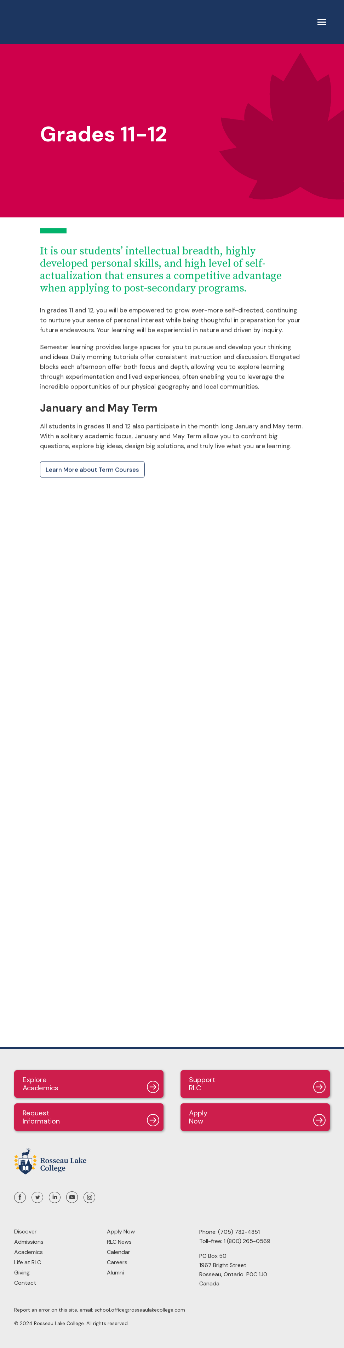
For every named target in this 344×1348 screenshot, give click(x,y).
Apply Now (121, 1231)
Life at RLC (27, 1262)
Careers (117, 1262)
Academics (28, 1252)
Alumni (115, 1272)
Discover (25, 1231)
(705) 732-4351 (239, 1232)
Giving (22, 1272)
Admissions (29, 1241)
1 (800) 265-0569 (247, 1241)
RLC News (119, 1241)
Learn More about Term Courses (92, 469)
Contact (25, 1282)
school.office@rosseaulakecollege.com (139, 1310)
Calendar (118, 1252)
